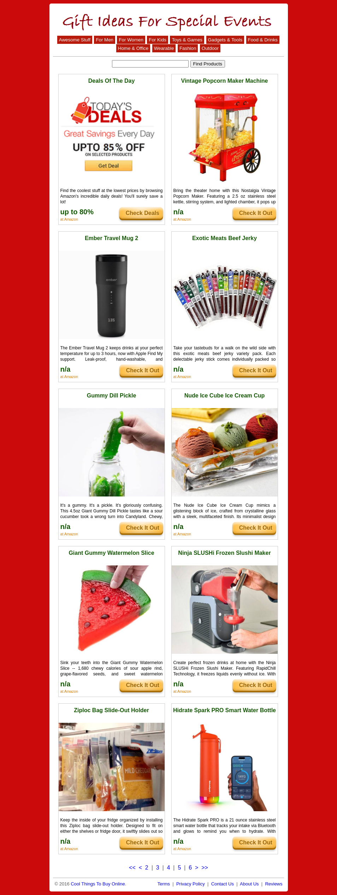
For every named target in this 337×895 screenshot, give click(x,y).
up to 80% (77, 212)
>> (204, 868)
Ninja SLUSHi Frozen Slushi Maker (224, 553)
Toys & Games (187, 39)
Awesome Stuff (74, 39)
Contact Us (222, 884)
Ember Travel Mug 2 (111, 238)
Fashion (187, 48)
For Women (131, 39)
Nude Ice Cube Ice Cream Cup (224, 396)
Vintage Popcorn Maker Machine (224, 81)
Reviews (273, 884)
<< (132, 868)
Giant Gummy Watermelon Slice (111, 553)
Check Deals (142, 213)
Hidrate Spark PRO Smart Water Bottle (224, 710)
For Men (104, 39)
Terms (164, 884)
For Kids (157, 39)
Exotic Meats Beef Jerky (224, 238)
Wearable (164, 48)
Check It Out (255, 213)
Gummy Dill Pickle (111, 396)
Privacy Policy (190, 884)
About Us (249, 884)
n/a (178, 212)
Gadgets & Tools (225, 39)
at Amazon (69, 219)
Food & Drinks (263, 39)
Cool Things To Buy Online (98, 884)
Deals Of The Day (111, 81)
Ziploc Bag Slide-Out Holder (111, 710)
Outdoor (210, 48)
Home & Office (133, 48)
